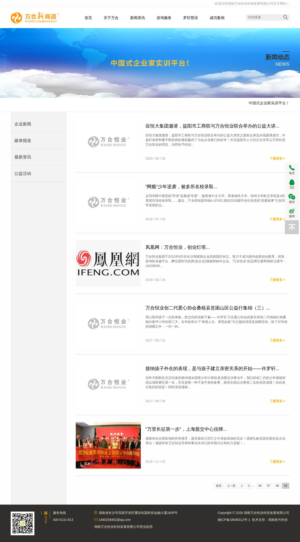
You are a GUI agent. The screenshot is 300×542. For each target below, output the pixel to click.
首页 (218, 485)
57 (268, 485)
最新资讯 (22, 157)
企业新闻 (22, 124)
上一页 (231, 485)
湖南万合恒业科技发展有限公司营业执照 (123, 527)
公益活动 (22, 173)
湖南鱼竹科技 (278, 520)
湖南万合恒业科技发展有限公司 (35, 17)
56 (259, 485)
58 (277, 485)
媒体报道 (22, 140)
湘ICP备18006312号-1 (234, 520)
